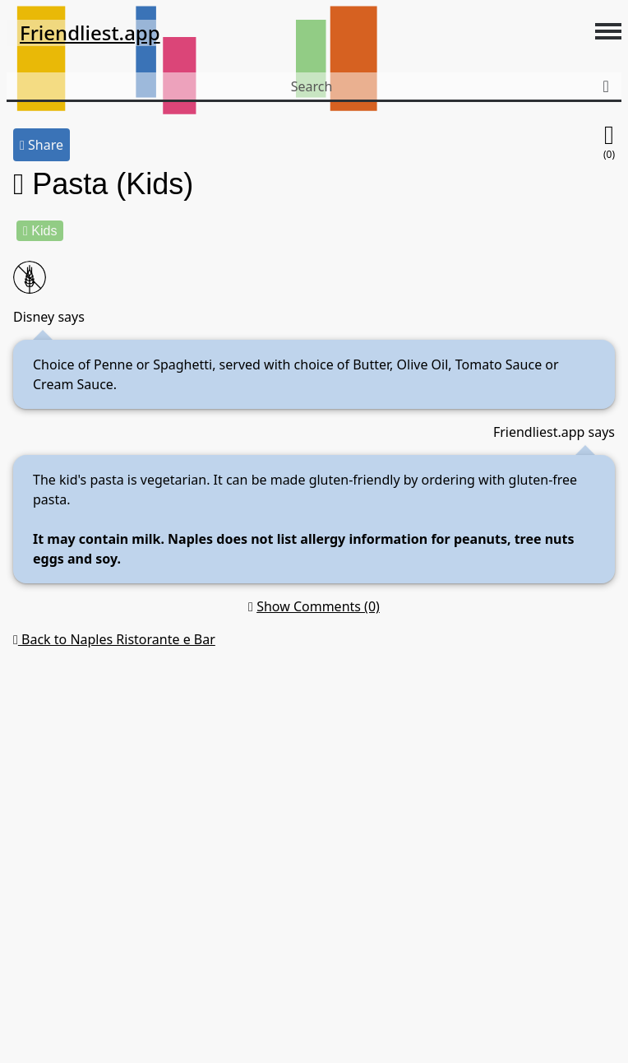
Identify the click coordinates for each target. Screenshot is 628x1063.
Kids (40, 231)
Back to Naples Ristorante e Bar (114, 639)
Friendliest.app (90, 32)
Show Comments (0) (318, 606)
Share (41, 145)
